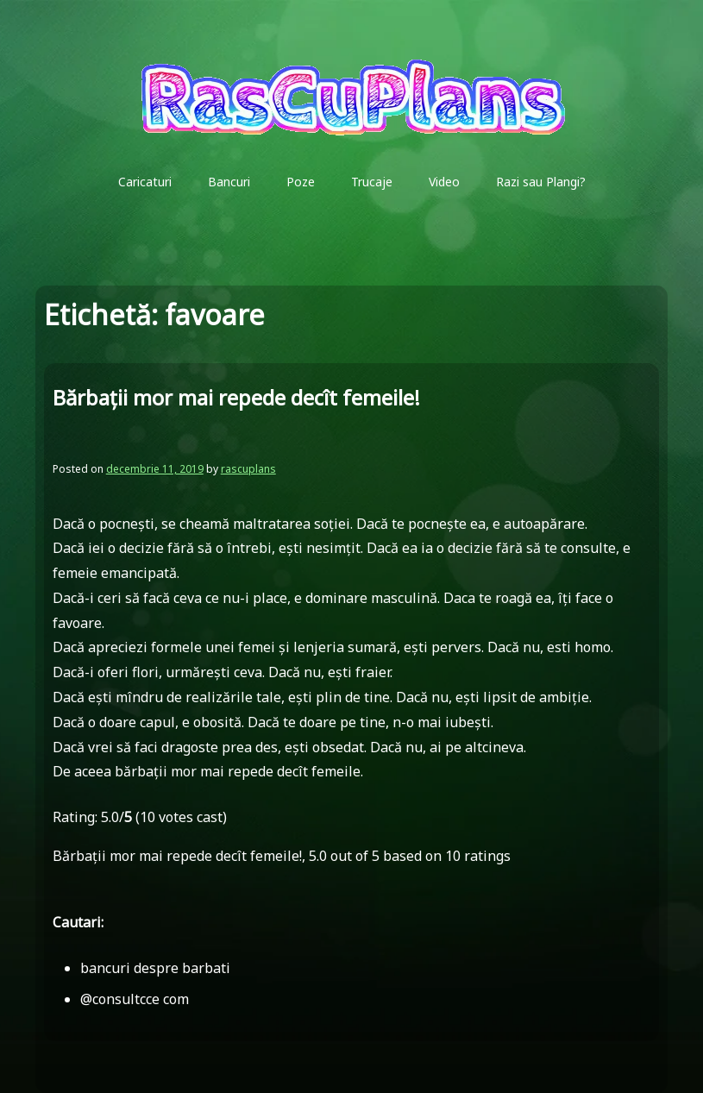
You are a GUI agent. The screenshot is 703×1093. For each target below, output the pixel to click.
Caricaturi (145, 181)
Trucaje (371, 181)
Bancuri (229, 181)
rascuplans (248, 469)
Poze (300, 181)
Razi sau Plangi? (541, 181)
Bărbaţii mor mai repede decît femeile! (236, 397)
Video (444, 181)
